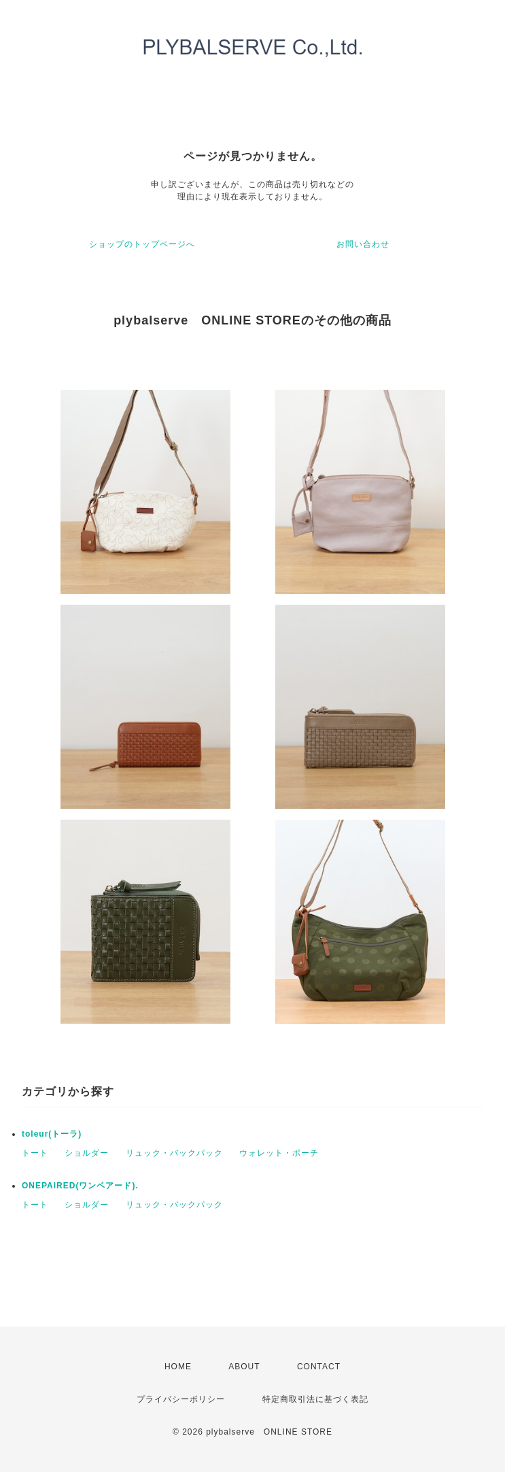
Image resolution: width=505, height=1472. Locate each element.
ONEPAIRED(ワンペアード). (80, 1185)
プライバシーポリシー (181, 1399)
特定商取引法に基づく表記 (315, 1399)
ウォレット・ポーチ (279, 1153)
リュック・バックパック (174, 1153)
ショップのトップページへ (142, 244)
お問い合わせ (362, 244)
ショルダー (87, 1153)
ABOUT (244, 1366)
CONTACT (319, 1366)
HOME (178, 1366)
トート (35, 1153)
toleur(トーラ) (52, 1134)
